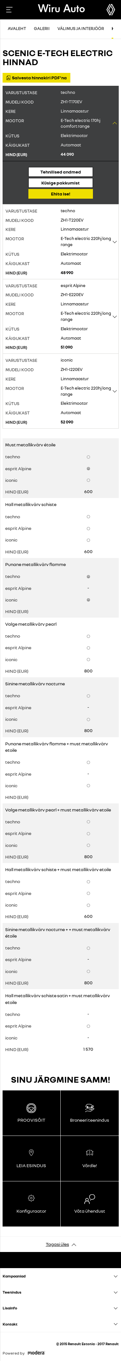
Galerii (42, 28)
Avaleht (17, 28)
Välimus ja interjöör (80, 28)
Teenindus (12, 1292)
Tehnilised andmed (60, 171)
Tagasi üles (57, 1244)
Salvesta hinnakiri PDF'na (36, 77)
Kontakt (10, 1324)
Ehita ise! (60, 193)
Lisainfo (10, 1308)
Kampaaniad (14, 1276)
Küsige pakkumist (60, 182)
